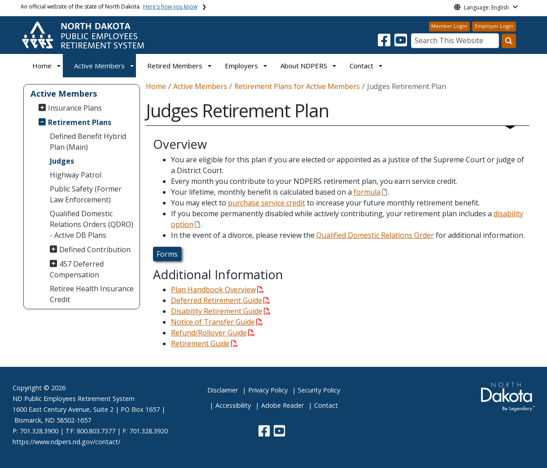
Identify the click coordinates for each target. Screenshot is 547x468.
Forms (167, 254)
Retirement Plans (79, 122)
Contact (326, 405)
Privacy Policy (268, 390)
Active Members (99, 65)
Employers (241, 65)
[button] (385, 43)
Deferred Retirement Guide (220, 300)
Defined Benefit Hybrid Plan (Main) (88, 141)
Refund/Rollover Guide (213, 333)
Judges (62, 161)
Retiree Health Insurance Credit (92, 294)
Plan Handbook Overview (217, 289)
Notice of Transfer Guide (217, 322)
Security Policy (319, 390)
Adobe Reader (282, 405)
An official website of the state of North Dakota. (109, 6)
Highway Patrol (75, 175)
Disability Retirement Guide (221, 311)
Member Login (449, 25)
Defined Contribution (95, 249)
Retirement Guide (204, 343)
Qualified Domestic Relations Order (375, 235)
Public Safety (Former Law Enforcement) (86, 194)
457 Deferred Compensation (77, 269)
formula (370, 192)
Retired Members (174, 65)
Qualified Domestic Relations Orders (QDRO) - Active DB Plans (91, 224)
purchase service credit (266, 203)
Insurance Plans (75, 108)
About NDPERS (303, 65)
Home (42, 65)
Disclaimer (222, 390)
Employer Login (494, 25)
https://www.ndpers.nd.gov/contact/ (66, 441)
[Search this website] (509, 41)
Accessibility (233, 405)
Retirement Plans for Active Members (297, 86)
